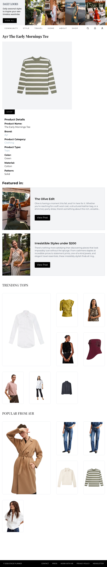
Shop (75, 28)
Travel (39, 28)
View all (10, 21)
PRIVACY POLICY (83, 563)
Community (11, 28)
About (63, 28)
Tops (7, 150)
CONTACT (45, 563)
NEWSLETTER (98, 563)
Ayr (6, 135)
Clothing (9, 142)
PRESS (54, 563)
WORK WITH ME (67, 563)
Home (51, 28)
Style (26, 28)
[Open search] (87, 28)
